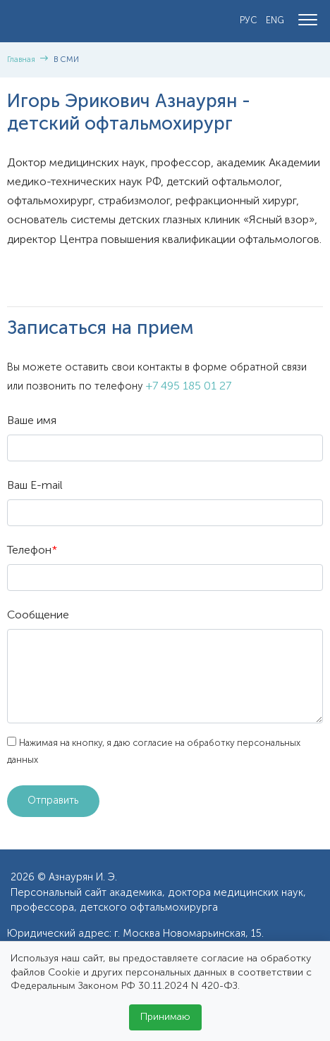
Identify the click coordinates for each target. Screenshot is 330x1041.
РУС (248, 20)
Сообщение (38, 615)
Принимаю (165, 1017)
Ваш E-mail (35, 486)
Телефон (32, 550)
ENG (275, 20)
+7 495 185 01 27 (188, 386)
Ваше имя (31, 421)
